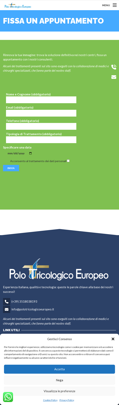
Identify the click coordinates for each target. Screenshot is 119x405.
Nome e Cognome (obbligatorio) (41, 97)
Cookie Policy (50, 400)
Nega (59, 380)
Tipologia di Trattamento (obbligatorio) (41, 137)
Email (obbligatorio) (41, 111)
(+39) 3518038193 (24, 301)
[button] (113, 339)
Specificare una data (20, 150)
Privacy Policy (67, 400)
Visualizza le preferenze (59, 391)
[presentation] (33, 184)
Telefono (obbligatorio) (41, 124)
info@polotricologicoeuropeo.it (32, 309)
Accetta (59, 369)
